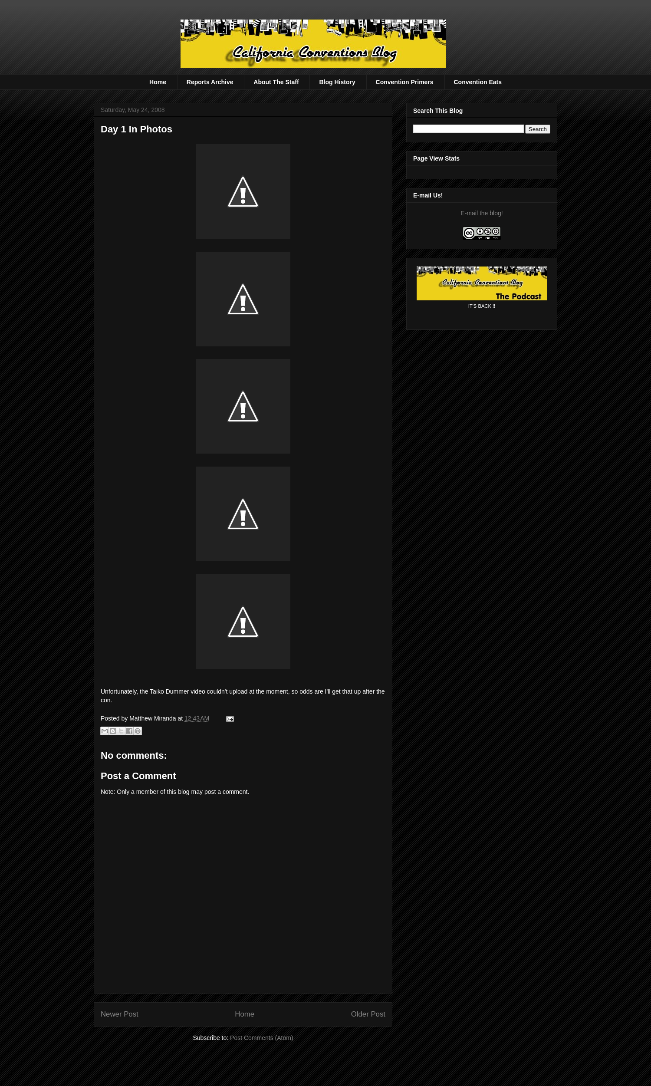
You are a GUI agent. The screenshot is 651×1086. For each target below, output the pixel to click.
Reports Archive (210, 82)
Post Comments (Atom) (261, 1037)
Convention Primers (405, 82)
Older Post (368, 1014)
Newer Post (119, 1014)
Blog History (337, 82)
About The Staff (276, 82)
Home (157, 82)
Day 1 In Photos (136, 129)
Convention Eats (478, 82)
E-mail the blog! (481, 213)
